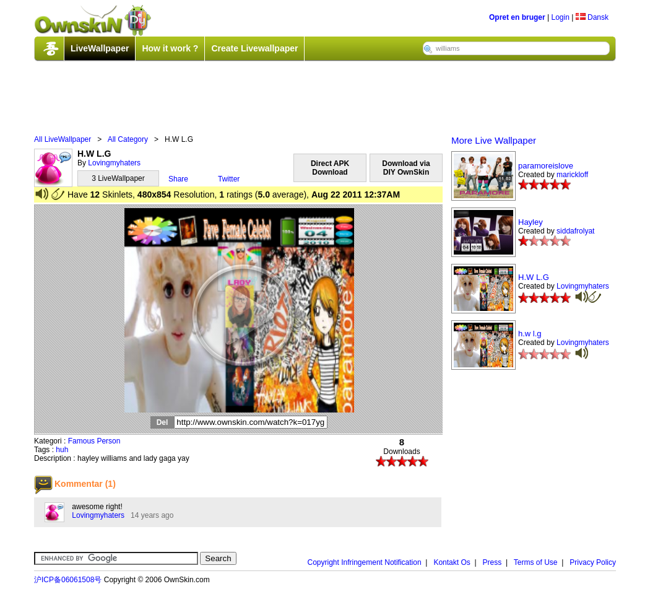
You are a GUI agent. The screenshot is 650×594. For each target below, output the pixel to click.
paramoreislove (545, 165)
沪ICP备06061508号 (68, 579)
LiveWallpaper (100, 48)
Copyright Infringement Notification (365, 562)
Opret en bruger (517, 17)
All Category (128, 139)
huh (62, 449)
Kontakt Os (451, 562)
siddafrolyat (575, 231)
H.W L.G (533, 277)
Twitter (229, 179)
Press (492, 562)
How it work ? (170, 48)
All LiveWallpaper (62, 139)
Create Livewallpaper (254, 48)
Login (560, 17)
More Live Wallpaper (493, 140)
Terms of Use (536, 562)
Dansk (592, 17)
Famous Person (94, 441)
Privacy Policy (593, 562)
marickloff (572, 174)
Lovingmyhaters (114, 163)
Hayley (530, 222)
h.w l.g (530, 333)
